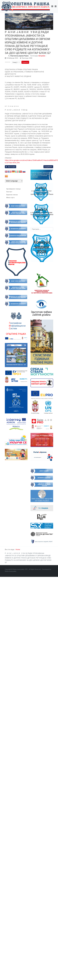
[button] (52, 6)
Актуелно (41, 56)
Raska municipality (10, 571)
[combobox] (42, 229)
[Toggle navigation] (55, 6)
